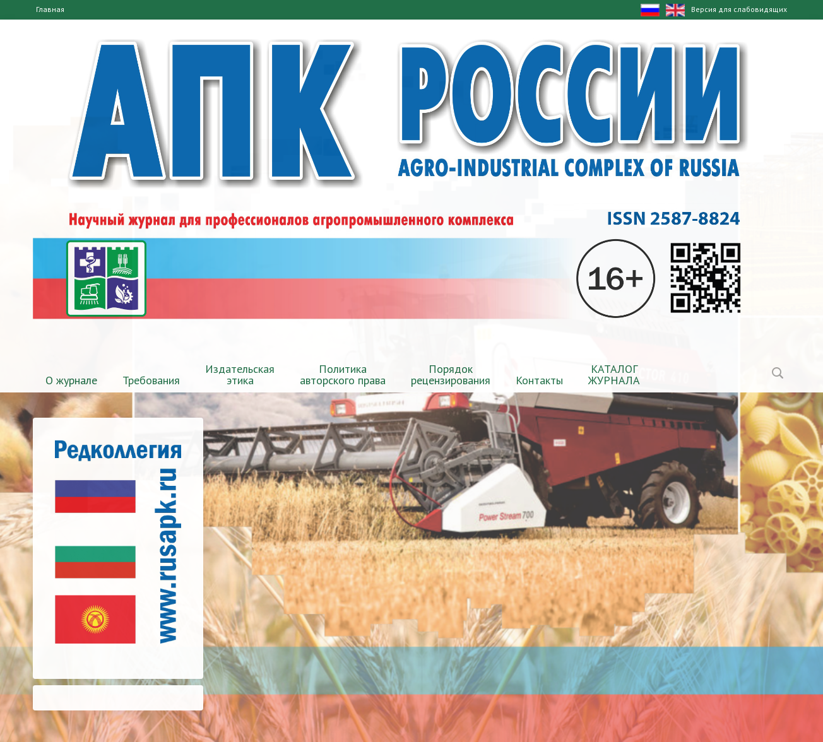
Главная (50, 9)
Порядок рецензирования (450, 374)
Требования (151, 380)
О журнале (71, 380)
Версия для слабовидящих (739, 9)
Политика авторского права (343, 374)
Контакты (539, 380)
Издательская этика (240, 374)
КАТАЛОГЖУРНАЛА (614, 374)
